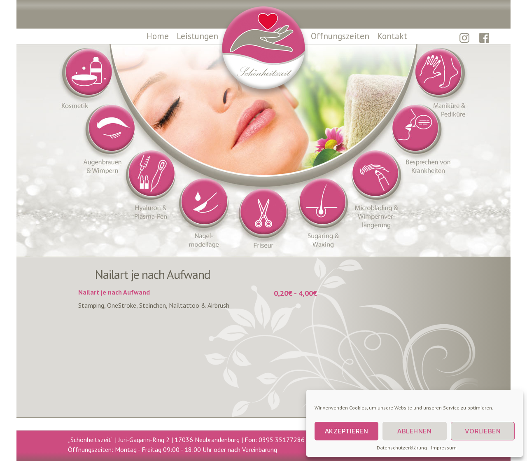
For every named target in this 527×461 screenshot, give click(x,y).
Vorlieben (483, 431)
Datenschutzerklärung (402, 448)
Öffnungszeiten (340, 36)
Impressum (444, 448)
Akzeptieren (346, 431)
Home (157, 36)
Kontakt (392, 36)
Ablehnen (414, 431)
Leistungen (197, 36)
